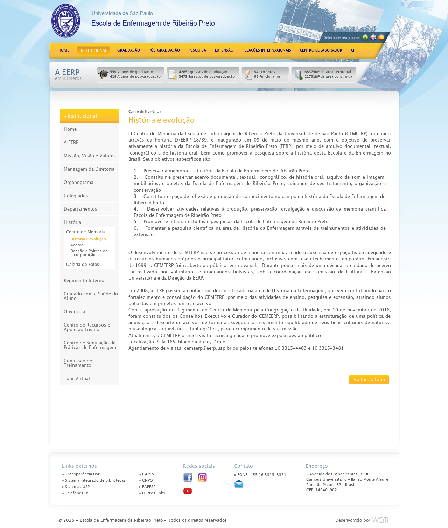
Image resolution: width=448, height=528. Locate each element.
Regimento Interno (84, 280)
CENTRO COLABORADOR (321, 50)
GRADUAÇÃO (128, 50)
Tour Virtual (77, 378)
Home (70, 129)
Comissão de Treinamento (78, 363)
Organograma (78, 182)
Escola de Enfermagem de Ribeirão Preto (154, 24)
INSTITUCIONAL (93, 50)
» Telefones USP (76, 493)
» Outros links (152, 493)
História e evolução (88, 239)
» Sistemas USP (76, 487)
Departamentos (80, 209)
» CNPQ (146, 480)
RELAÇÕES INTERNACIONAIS (266, 50)
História (72, 222)
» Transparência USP (81, 474)
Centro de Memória (85, 231)
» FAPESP (147, 487)
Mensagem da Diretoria (89, 169)
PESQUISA (197, 50)
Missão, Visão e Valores (90, 155)
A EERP (71, 142)
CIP (353, 50)
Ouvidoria (74, 311)
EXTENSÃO (224, 50)
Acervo (77, 245)
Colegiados (76, 195)
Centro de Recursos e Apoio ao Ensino (87, 327)
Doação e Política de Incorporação (88, 253)
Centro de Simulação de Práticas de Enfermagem (90, 345)
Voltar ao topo (369, 379)
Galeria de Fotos (82, 264)
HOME (63, 50)
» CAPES (146, 474)
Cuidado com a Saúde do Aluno (91, 296)
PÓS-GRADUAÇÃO (164, 50)
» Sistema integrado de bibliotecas (94, 480)
